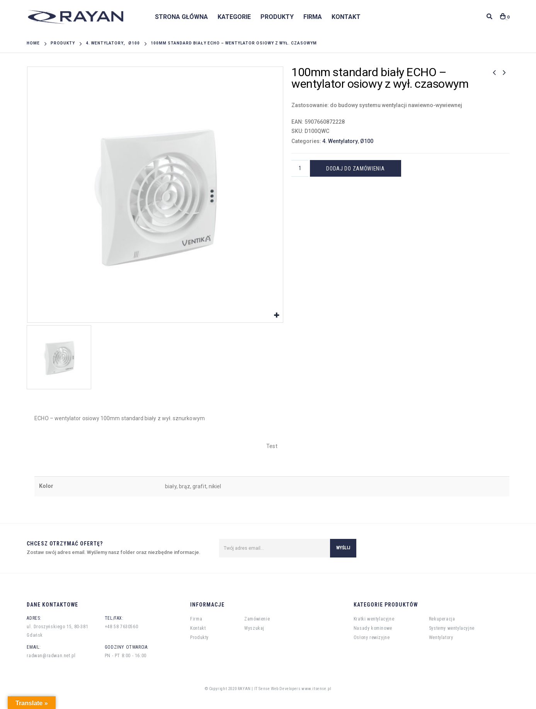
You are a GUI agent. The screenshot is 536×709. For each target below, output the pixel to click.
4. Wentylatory (340, 141)
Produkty (277, 16)
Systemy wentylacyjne (452, 628)
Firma (312, 16)
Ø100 (366, 141)
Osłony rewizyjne (372, 637)
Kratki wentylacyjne (374, 619)
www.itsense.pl (316, 688)
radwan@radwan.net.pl (51, 655)
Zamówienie (257, 619)
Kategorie (234, 16)
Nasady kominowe (373, 628)
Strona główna (181, 16)
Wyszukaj (254, 628)
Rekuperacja (442, 619)
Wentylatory (441, 637)
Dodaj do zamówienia (356, 168)
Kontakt (346, 16)
